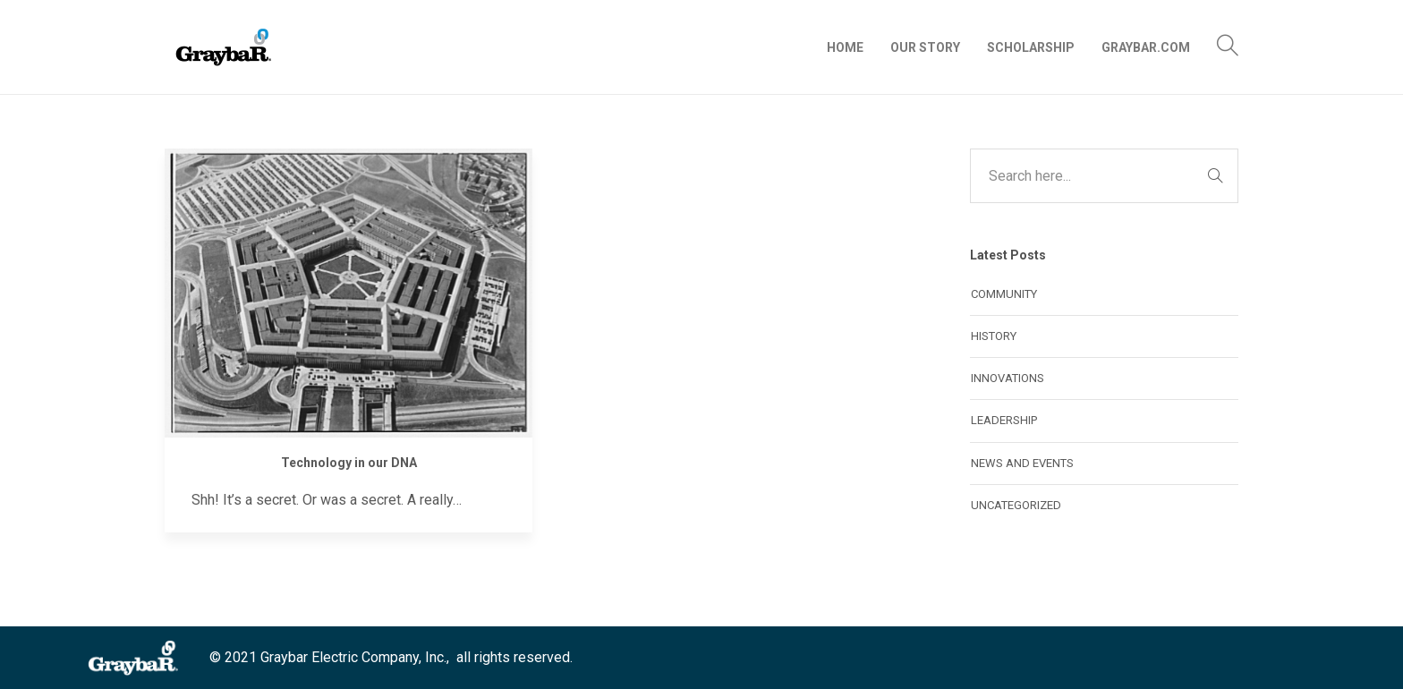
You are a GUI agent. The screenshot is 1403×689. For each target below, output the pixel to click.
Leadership (1004, 420)
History (993, 336)
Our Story (925, 47)
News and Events (1022, 463)
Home (845, 47)
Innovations (1007, 378)
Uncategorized (1016, 505)
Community (1004, 294)
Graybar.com (1145, 47)
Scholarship (1031, 47)
